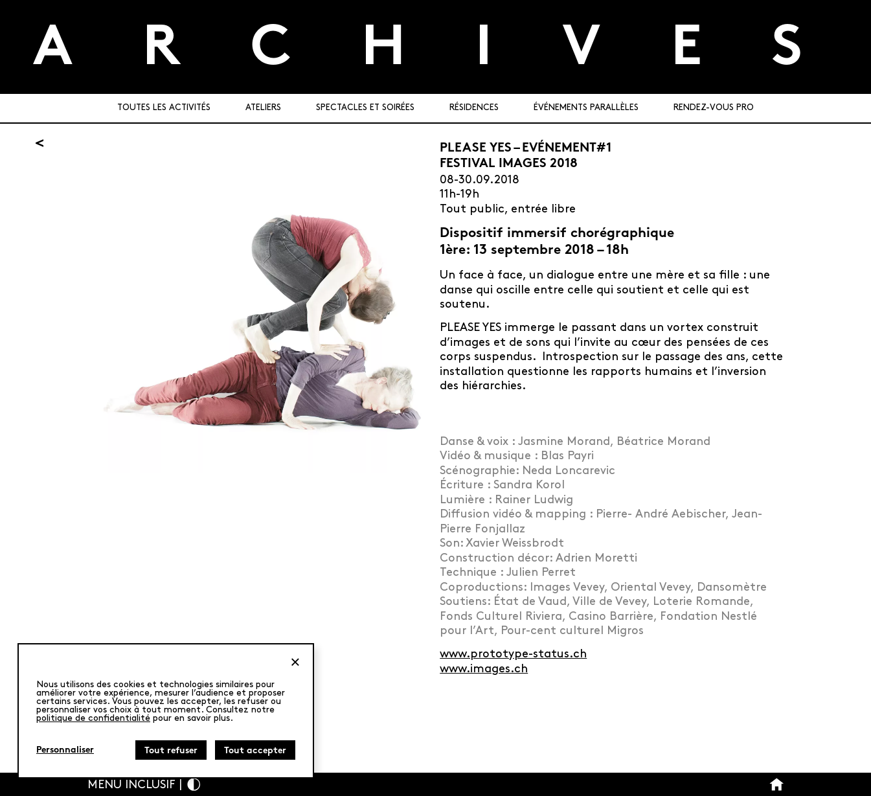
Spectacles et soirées (365, 107)
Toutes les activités (163, 107)
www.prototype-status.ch (513, 653)
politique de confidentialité (93, 718)
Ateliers (263, 107)
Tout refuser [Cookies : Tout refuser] (171, 751)
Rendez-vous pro (713, 107)
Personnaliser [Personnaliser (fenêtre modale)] (65, 750)
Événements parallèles (586, 107)
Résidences (474, 107)
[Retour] (39, 143)
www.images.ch (484, 668)
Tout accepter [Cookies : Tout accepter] (255, 751)
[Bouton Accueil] (776, 784)
